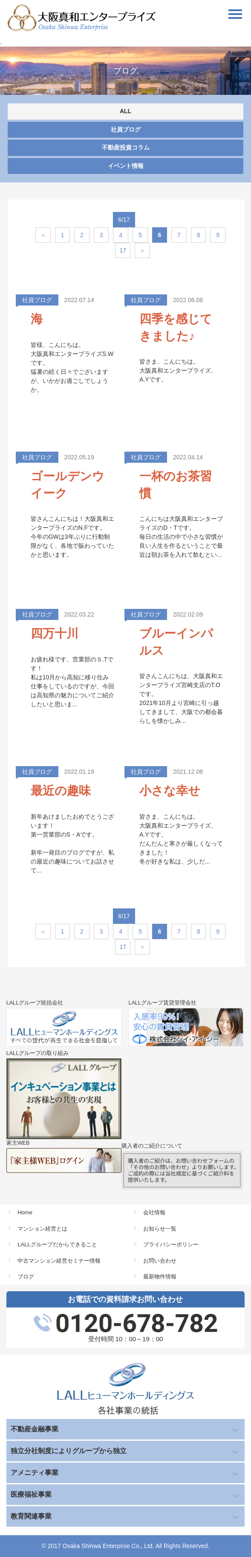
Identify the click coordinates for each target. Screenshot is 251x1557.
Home (24, 1212)
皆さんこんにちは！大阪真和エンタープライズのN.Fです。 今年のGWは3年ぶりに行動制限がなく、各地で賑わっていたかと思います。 (72, 536)
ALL (125, 111)
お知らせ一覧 (159, 1228)
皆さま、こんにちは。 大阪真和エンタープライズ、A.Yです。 (178, 370)
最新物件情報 (159, 1276)
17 (122, 250)
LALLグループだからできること (57, 1244)
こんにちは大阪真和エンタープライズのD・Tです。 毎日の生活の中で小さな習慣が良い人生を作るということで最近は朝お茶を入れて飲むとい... (181, 536)
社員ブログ (126, 129)
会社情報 (154, 1212)
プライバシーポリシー (171, 1244)
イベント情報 (126, 165)
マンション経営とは (42, 1228)
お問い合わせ (159, 1260)
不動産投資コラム (126, 147)
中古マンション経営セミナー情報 (59, 1260)
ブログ (25, 1276)
